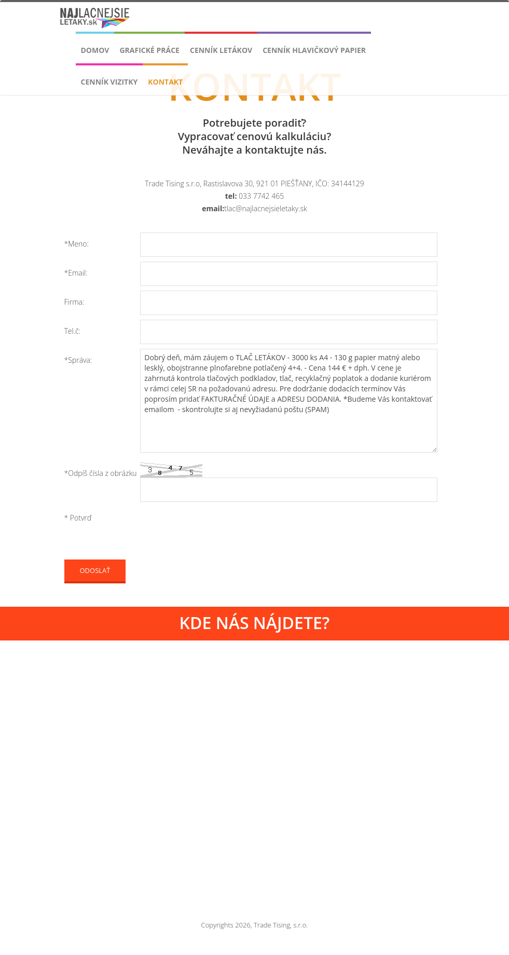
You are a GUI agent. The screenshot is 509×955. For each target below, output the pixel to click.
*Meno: (76, 244)
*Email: (76, 273)
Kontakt (165, 82)
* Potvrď (78, 518)
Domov (95, 50)
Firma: (74, 302)
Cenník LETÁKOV (221, 50)
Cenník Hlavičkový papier (314, 50)
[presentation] (219, 533)
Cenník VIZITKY (109, 82)
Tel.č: (72, 331)
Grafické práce (149, 50)
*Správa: (78, 360)
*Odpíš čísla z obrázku (100, 473)
